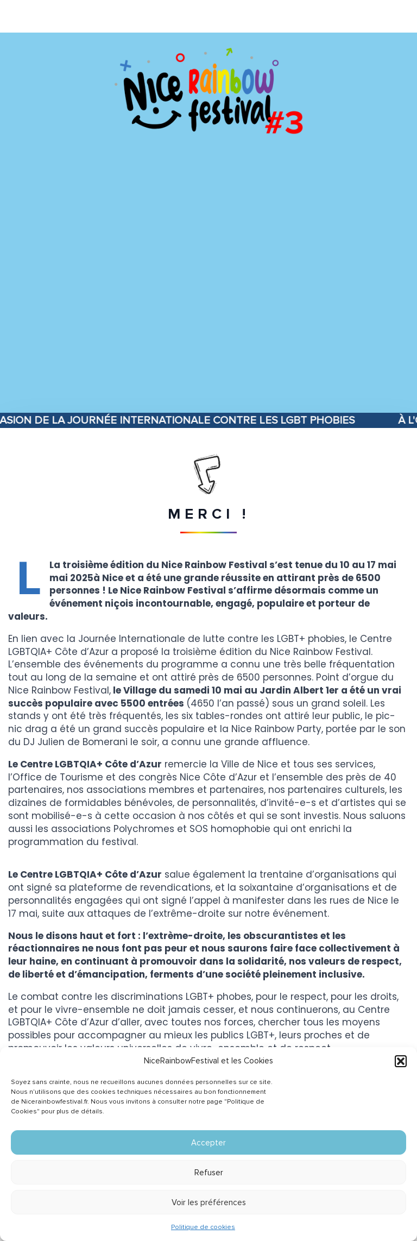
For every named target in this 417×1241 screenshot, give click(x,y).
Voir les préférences (209, 1202)
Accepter (208, 1143)
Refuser (208, 1172)
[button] (400, 1061)
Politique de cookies (203, 1227)
